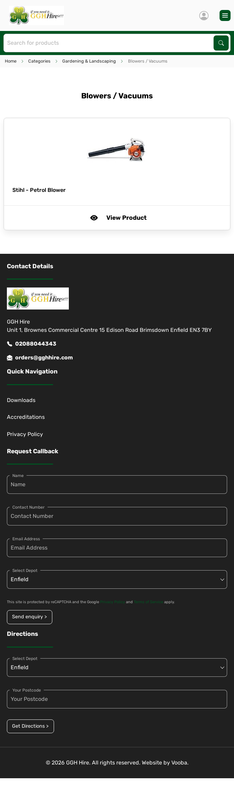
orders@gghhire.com (40, 358)
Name (18, 475)
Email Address (26, 538)
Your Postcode (26, 690)
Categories (39, 61)
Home (11, 61)
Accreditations (26, 417)
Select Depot (25, 570)
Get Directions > (30, 726)
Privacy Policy (25, 434)
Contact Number (28, 507)
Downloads (21, 400)
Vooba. (180, 762)
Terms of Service (148, 602)
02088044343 (31, 344)
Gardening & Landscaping (89, 61)
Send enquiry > (29, 617)
